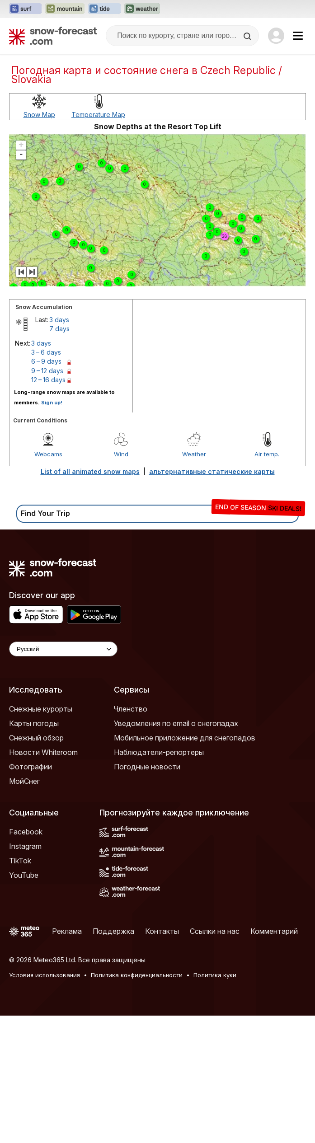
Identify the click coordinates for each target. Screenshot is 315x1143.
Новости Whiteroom (43, 752)
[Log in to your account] (276, 36)
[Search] (248, 36)
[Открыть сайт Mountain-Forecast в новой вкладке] (65, 9)
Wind (121, 454)
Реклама (67, 931)
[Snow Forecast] (53, 36)
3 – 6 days (46, 352)
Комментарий (274, 931)
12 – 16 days (48, 380)
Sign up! (51, 402)
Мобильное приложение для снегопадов (184, 737)
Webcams (48, 454)
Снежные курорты (40, 708)
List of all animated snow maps (90, 471)
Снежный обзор (36, 737)
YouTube (23, 875)
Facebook (25, 831)
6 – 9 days (46, 361)
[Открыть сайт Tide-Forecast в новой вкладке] (104, 9)
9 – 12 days (47, 371)
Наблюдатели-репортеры (159, 752)
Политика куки (214, 975)
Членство (130, 708)
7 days (59, 329)
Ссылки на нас (215, 931)
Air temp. (266, 454)
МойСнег (24, 781)
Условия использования (44, 975)
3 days (59, 319)
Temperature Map (98, 114)
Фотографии (30, 766)
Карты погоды (34, 723)
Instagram (25, 846)
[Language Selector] (63, 649)
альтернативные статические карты (212, 471)
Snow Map (39, 114)
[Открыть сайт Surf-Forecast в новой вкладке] (25, 9)
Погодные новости (147, 766)
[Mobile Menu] (298, 36)
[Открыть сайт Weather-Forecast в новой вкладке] (142, 9)
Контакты (162, 931)
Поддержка (113, 931)
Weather (194, 454)
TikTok (20, 860)
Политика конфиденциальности (137, 975)
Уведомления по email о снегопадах (176, 723)
